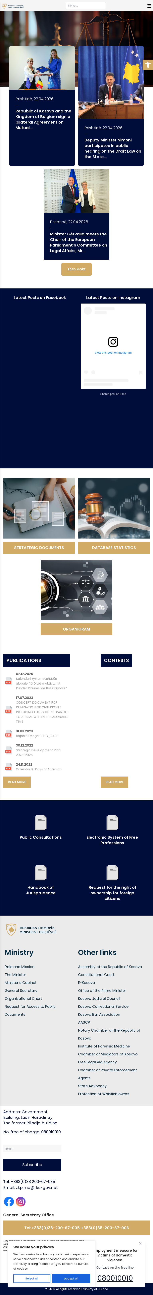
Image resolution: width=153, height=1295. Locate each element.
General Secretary (21, 990)
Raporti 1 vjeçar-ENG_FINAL (37, 736)
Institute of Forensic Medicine (104, 1046)
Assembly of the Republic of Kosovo (110, 966)
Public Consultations (41, 837)
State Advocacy (92, 1085)
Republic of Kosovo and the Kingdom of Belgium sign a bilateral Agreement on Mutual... (43, 119)
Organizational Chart (23, 998)
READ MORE (76, 269)
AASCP (84, 1022)
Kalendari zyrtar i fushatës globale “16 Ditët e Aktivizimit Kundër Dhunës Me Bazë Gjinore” (41, 683)
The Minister (15, 974)
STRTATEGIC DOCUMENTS (39, 547)
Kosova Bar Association (99, 1014)
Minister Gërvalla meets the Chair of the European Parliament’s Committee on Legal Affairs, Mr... (78, 242)
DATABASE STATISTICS (114, 547)
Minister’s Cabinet (20, 982)
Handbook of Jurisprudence (41, 890)
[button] (148, 65)
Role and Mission (19, 966)
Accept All (71, 1278)
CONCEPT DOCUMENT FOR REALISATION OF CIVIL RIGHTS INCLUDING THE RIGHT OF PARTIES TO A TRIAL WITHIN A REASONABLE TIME (42, 712)
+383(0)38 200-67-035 (33, 1181)
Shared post (107, 394)
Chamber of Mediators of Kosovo (108, 1054)
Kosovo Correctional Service (103, 1006)
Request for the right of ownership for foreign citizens (112, 893)
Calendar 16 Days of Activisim (39, 769)
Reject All (32, 1278)
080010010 (115, 1278)
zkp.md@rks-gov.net (37, 1187)
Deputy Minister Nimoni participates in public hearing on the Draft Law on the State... (112, 148)
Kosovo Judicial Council (99, 998)
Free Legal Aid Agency (97, 1062)
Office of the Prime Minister (102, 990)
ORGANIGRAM (76, 629)
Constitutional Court (96, 974)
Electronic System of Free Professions (112, 840)
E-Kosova (86, 982)
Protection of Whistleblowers (103, 1093)
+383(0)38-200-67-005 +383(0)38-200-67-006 (80, 1228)
